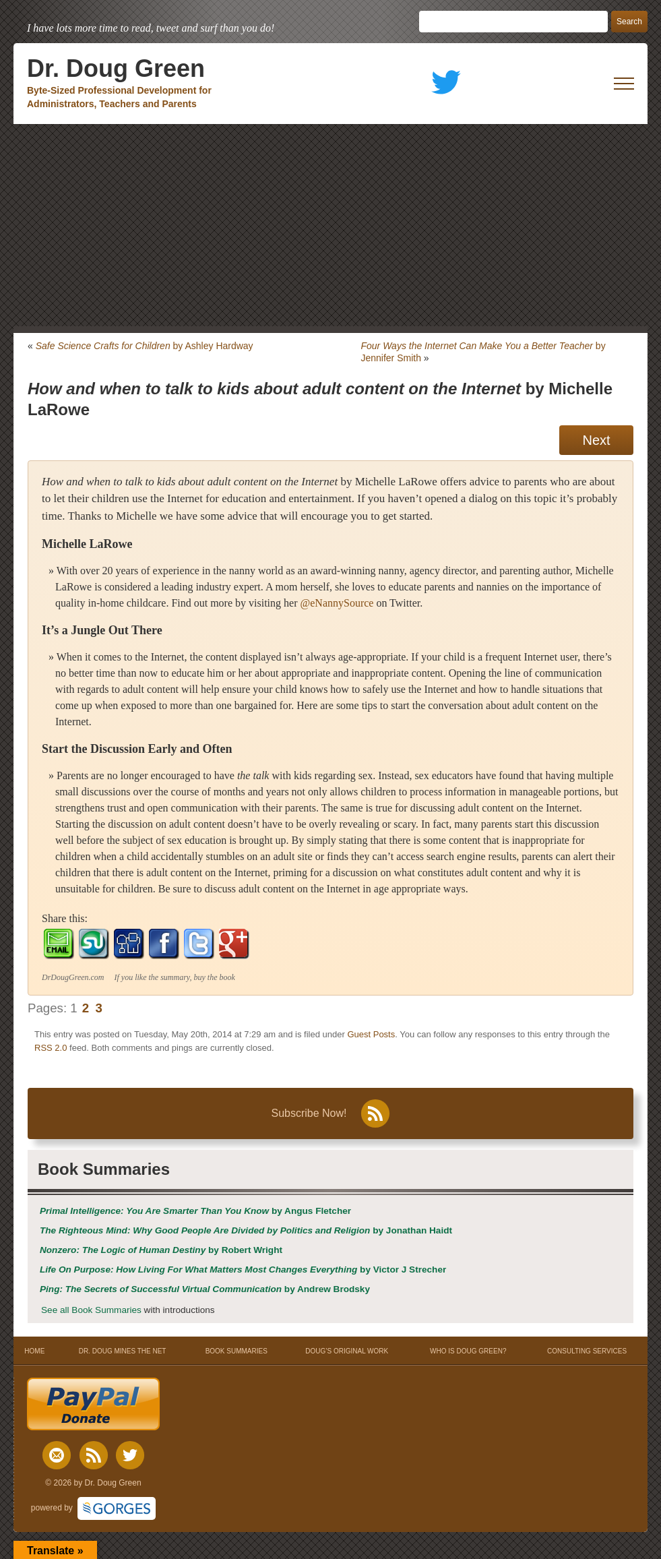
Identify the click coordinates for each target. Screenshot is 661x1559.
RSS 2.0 (50, 1048)
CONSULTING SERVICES (587, 1351)
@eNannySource (336, 603)
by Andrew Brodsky (205, 1289)
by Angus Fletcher (195, 1211)
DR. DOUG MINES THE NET (122, 1351)
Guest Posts (371, 1034)
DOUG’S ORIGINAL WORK (346, 1351)
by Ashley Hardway (144, 345)
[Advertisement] (330, 225)
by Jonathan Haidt (246, 1230)
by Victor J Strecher (243, 1269)
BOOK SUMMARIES (236, 1351)
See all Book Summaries (91, 1310)
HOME (35, 1351)
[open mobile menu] (624, 83)
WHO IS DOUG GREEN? (468, 1351)
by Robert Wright (161, 1250)
